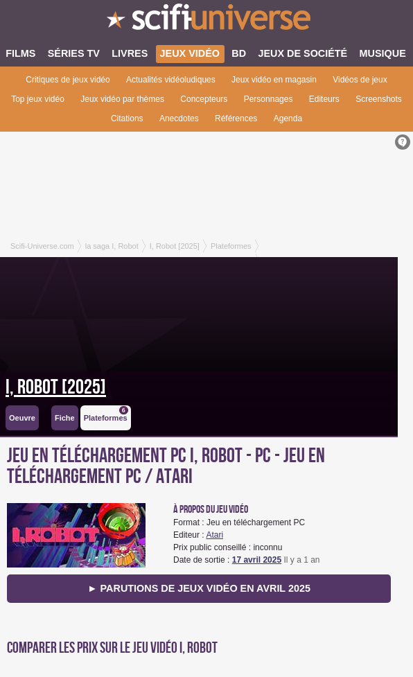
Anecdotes (179, 118)
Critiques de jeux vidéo (67, 80)
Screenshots (378, 99)
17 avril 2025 (256, 560)
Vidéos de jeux (360, 80)
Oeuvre (22, 418)
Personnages (268, 99)
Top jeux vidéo (37, 99)
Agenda (288, 118)
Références (236, 118)
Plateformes (106, 414)
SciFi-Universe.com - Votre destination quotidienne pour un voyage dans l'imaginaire (206, 20)
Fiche (65, 418)
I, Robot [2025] (56, 387)
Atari (214, 535)
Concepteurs (203, 99)
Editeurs (324, 99)
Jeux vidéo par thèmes (122, 99)
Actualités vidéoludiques (171, 80)
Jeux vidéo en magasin (274, 80)
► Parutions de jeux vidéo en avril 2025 (198, 588)
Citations (127, 118)
